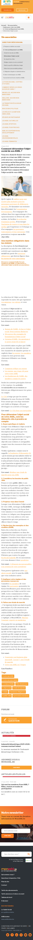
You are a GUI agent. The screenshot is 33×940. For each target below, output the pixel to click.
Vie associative (12, 25)
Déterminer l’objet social (11, 56)
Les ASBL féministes (9, 141)
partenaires (14, 586)
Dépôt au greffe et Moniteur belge (13, 65)
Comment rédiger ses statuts (16, 368)
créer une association (10, 680)
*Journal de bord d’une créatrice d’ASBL (14, 77)
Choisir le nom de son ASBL (11, 53)
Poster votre (19, 720)
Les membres (26, 353)
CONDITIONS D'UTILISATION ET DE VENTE (14, 926)
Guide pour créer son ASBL (11, 27)
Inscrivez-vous (22, 10)
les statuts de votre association (13, 258)
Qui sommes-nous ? (7, 874)
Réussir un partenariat (11, 117)
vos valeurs (16, 302)
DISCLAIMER (11, 928)
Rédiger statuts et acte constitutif (13, 62)
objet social (7, 688)
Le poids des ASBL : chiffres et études (12, 83)
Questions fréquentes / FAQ (10, 878)
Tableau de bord (6, 897)
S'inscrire (7, 835)
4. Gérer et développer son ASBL (12, 74)
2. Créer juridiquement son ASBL (13, 29)
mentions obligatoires (18, 692)
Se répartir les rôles (9, 59)
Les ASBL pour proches (10, 127)
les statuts (16, 353)
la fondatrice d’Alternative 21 (19, 453)
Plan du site (5, 881)
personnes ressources (21, 696)
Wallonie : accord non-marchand (11, 99)
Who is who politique (10, 108)
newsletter (24, 560)
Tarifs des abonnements (9, 890)
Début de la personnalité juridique (13, 68)
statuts (6, 692)
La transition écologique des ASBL (11, 104)
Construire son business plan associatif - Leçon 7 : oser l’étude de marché (17, 659)
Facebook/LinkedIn (8, 558)
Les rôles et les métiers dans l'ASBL (11, 113)
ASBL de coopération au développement (11, 132)
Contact (4, 885)
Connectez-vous (7, 10)
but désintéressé (22, 684)
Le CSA (4, 396)
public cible (7, 696)
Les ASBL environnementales (10, 137)
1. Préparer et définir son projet (11, 46)
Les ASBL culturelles (10, 120)
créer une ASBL (9, 676)
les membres (14, 584)
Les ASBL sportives (9, 124)
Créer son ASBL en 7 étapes (15, 665)
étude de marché (19, 688)
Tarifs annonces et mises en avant (12, 894)
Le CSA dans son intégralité (20, 410)
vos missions (6, 302)
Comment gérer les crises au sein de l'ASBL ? (12, 88)
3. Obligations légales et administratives (14, 71)
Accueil (3, 25)
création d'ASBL (9, 684)
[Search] (16, 854)
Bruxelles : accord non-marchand (11, 93)
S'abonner (16, 767)
